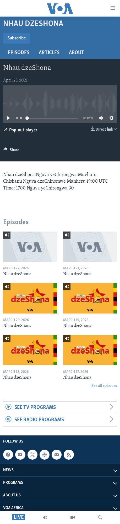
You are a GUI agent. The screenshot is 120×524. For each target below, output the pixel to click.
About (76, 52)
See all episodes (104, 386)
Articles (49, 52)
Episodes (18, 52)
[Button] (11, 151)
